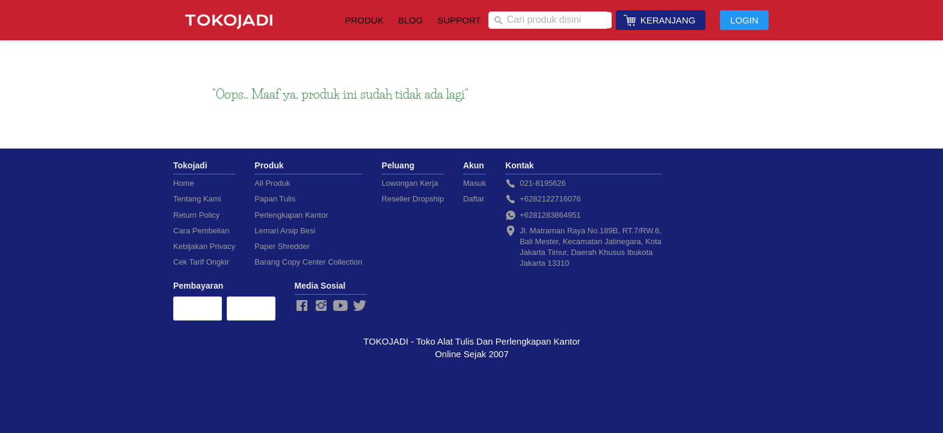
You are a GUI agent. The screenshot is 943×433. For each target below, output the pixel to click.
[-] (302, 306)
